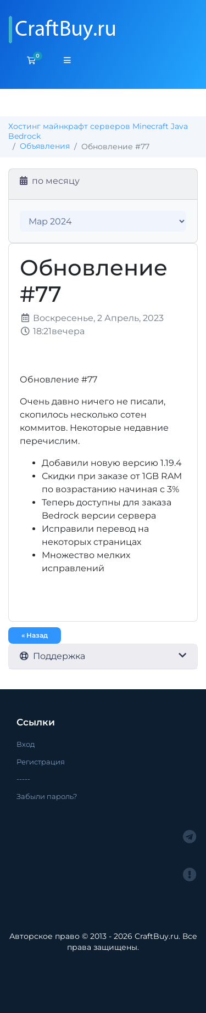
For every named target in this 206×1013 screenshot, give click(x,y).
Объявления (45, 146)
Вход (25, 744)
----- (23, 778)
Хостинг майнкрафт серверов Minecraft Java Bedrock (98, 131)
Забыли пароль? (46, 796)
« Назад (34, 635)
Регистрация (40, 761)
